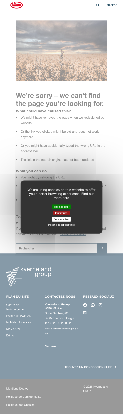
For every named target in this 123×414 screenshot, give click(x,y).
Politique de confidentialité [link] (61, 224)
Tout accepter (61, 206)
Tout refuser (61, 212)
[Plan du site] (5, 5)
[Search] (98, 5)
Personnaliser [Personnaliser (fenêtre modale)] (61, 219)
